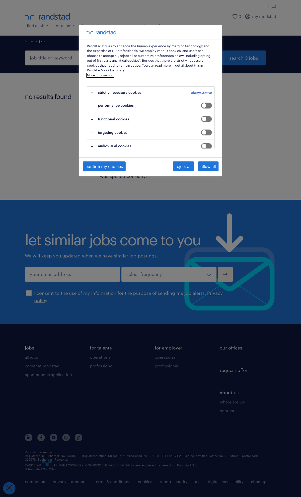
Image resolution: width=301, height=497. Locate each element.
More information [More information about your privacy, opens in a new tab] (100, 75)
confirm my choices (104, 166)
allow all (208, 166)
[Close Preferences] (9, 488)
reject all (183, 166)
